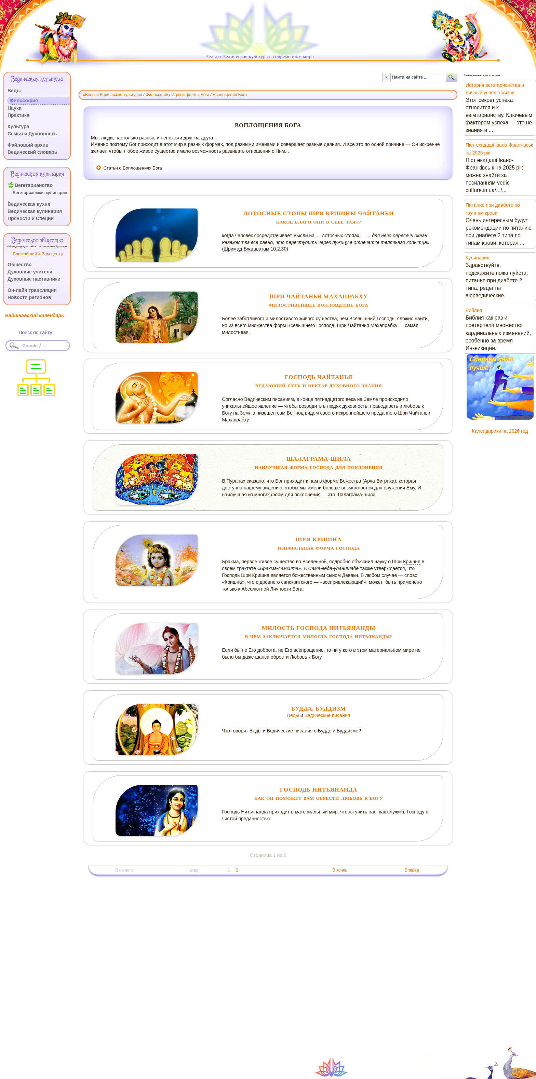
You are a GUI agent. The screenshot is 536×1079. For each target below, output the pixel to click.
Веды (293, 715)
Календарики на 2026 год (500, 431)
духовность (354, 406)
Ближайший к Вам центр (38, 253)
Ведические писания (327, 715)
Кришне (411, 561)
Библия (474, 310)
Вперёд (412, 870)
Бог (290, 413)
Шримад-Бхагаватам (246, 249)
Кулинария (478, 257)
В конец (340, 870)
